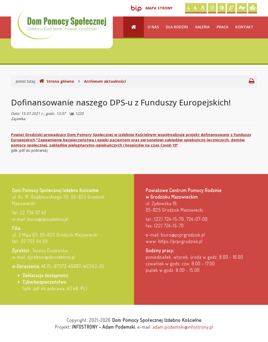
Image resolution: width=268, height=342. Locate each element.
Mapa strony (159, 7)
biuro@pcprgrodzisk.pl (183, 235)
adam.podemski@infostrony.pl (183, 327)
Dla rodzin (177, 26)
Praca (222, 26)
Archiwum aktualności (105, 81)
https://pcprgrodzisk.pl (180, 241)
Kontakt (244, 26)
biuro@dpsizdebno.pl (47, 219)
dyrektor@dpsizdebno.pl (51, 257)
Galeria (202, 26)
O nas (153, 26)
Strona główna (56, 81)
